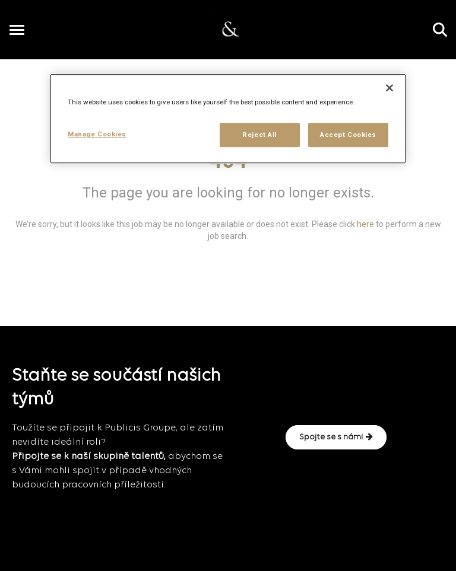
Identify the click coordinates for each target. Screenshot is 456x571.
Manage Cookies (97, 134)
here (365, 224)
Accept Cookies (348, 134)
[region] (228, 119)
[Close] (389, 88)
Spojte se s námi (336, 437)
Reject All (259, 134)
